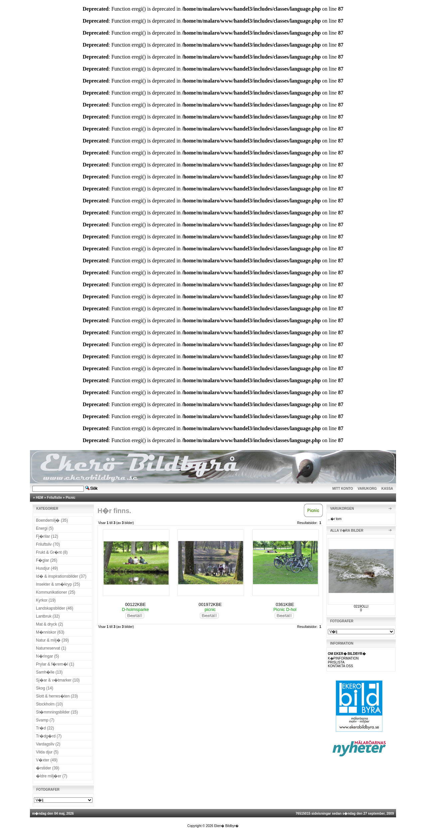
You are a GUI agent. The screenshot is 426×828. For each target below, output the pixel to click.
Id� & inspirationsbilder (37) (61, 576)
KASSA (387, 488)
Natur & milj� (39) (52, 640)
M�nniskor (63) (50, 632)
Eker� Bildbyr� (226, 826)
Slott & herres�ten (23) (57, 696)
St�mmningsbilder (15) (57, 712)
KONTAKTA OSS (340, 666)
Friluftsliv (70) (48, 544)
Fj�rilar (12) (47, 536)
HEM (39, 497)
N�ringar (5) (47, 656)
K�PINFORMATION (343, 658)
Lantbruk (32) (48, 616)
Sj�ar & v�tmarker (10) (58, 680)
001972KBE (210, 604)
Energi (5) (45, 528)
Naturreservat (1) (51, 648)
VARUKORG (367, 488)
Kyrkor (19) (46, 600)
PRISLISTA (336, 662)
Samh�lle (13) (49, 672)
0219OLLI (361, 606)
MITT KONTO (342, 488)
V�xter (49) (47, 760)
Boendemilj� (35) (52, 520)
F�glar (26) (46, 560)
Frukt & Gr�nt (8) (52, 552)
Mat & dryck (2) (49, 624)
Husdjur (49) (47, 568)
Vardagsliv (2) (48, 744)
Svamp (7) (45, 720)
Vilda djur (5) (47, 752)
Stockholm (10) (49, 704)
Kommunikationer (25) (55, 592)
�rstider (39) (47, 768)
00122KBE (135, 604)
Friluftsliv (54, 497)
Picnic (70, 497)
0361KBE (285, 604)
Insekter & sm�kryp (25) (58, 584)
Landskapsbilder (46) (54, 608)
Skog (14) (44, 688)
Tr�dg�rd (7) (49, 736)
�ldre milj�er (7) (51, 776)
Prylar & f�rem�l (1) (55, 664)
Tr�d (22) (45, 728)
